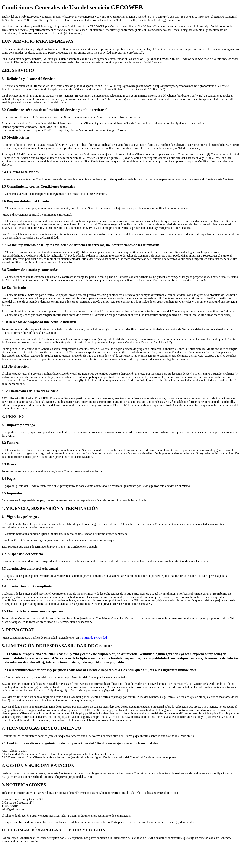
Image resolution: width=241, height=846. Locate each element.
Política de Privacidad (93, 637)
